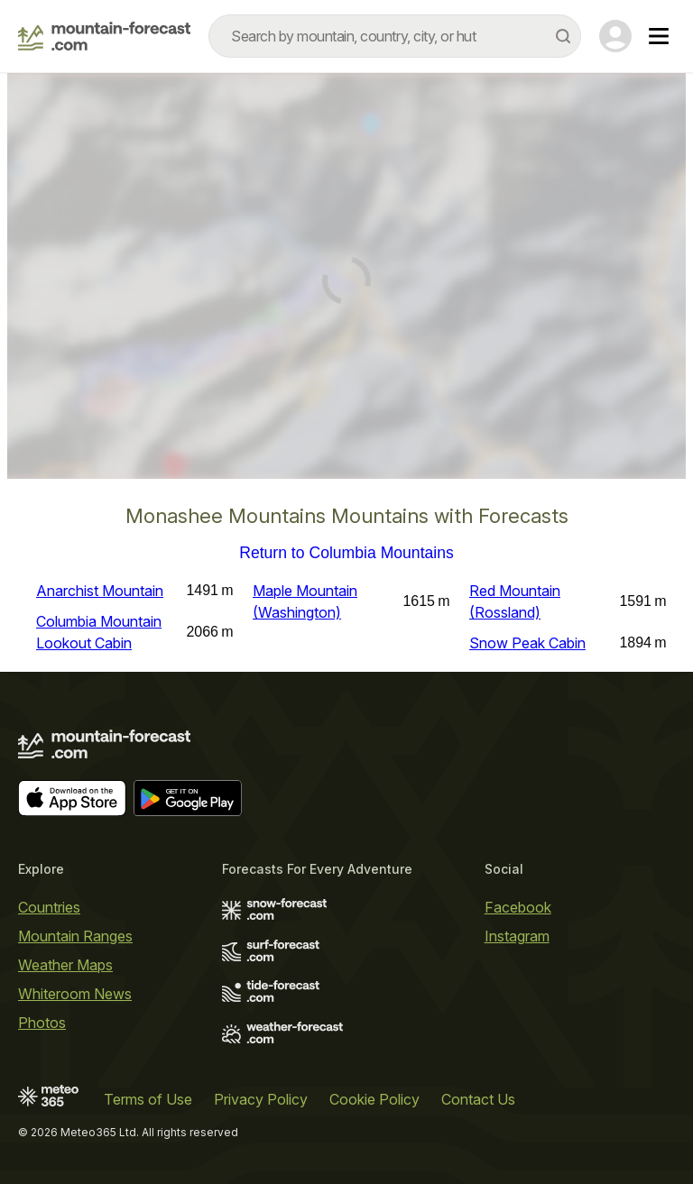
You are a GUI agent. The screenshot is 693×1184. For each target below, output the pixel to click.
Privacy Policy (261, 1099)
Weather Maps (65, 965)
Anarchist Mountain (99, 591)
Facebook (518, 907)
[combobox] (394, 36)
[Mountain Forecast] (104, 36)
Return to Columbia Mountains (346, 554)
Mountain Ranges (75, 936)
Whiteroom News (75, 994)
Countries (49, 907)
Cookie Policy (374, 1099)
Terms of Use (148, 1099)
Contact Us (478, 1099)
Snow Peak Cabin (527, 643)
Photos (42, 1023)
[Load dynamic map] (346, 283)
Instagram (517, 936)
